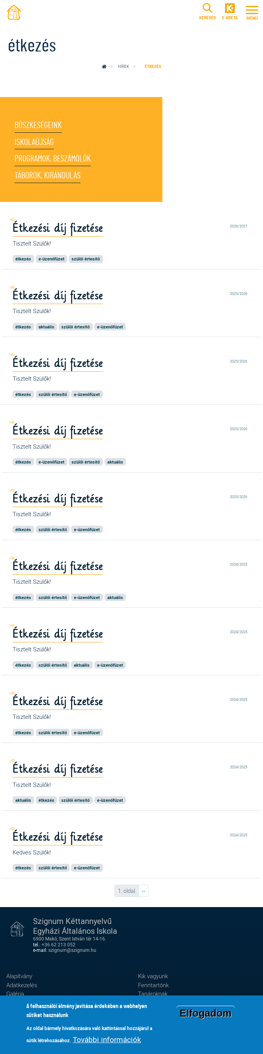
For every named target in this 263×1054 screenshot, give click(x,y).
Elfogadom (206, 1014)
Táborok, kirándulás (48, 175)
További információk (107, 1041)
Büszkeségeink (38, 125)
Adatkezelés (21, 985)
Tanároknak (152, 993)
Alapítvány (19, 976)
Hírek (123, 66)
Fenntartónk (153, 985)
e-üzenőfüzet (51, 259)
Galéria (15, 993)
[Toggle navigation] (252, 12)
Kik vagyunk (153, 976)
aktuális (46, 327)
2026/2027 (238, 226)
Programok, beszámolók (53, 158)
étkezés (23, 259)
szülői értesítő (86, 259)
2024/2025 (238, 564)
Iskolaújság (34, 142)
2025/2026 (238, 293)
